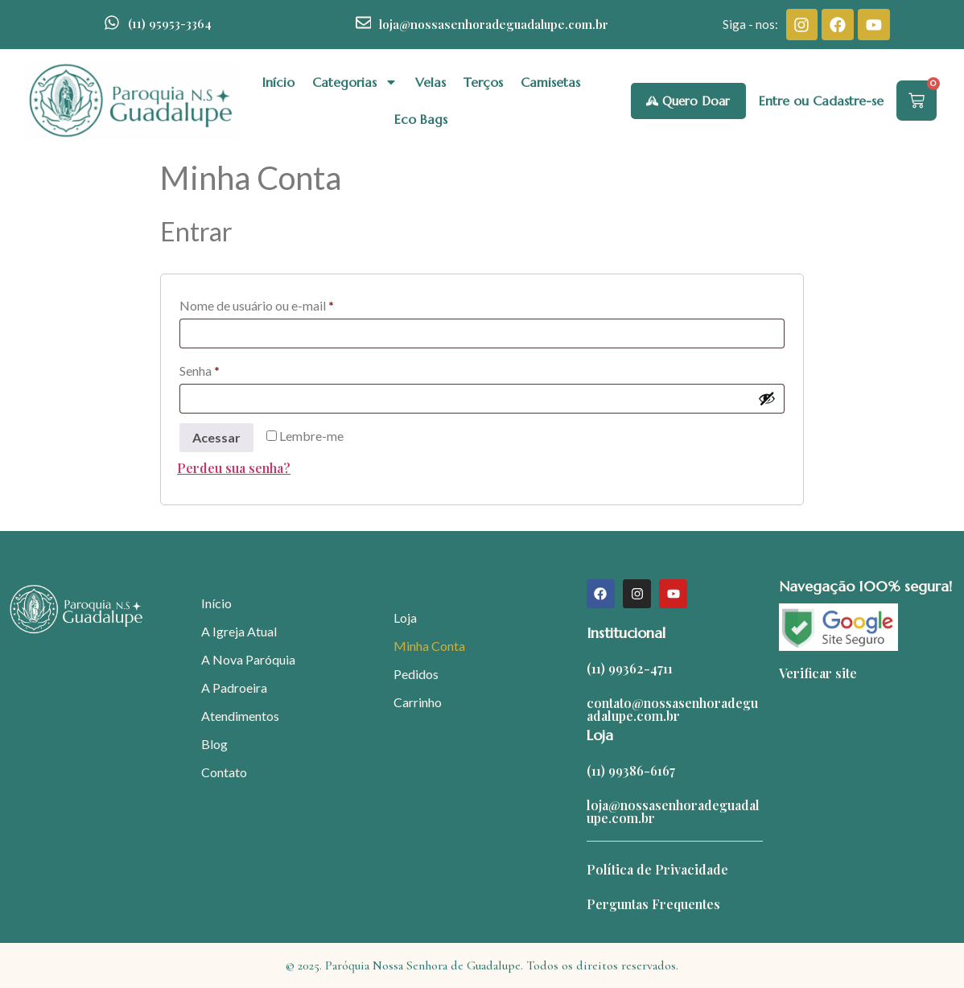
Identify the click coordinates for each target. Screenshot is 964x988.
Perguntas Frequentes (653, 903)
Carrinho (417, 702)
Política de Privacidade (657, 869)
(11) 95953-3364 (170, 23)
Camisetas (550, 82)
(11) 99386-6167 (631, 770)
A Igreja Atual (239, 631)
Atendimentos (240, 715)
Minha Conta (429, 645)
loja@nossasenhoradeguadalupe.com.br (493, 24)
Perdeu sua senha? (233, 467)
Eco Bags (420, 119)
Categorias (355, 82)
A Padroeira (234, 687)
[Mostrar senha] (767, 398)
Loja (405, 617)
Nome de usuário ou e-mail (290, 303)
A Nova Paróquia (248, 659)
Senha (232, 368)
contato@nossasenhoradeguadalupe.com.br (672, 709)
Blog (214, 743)
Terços (483, 82)
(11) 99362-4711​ (630, 668)
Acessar (216, 437)
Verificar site (818, 673)
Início (278, 82)
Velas (430, 82)
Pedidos (416, 673)
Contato (224, 772)
